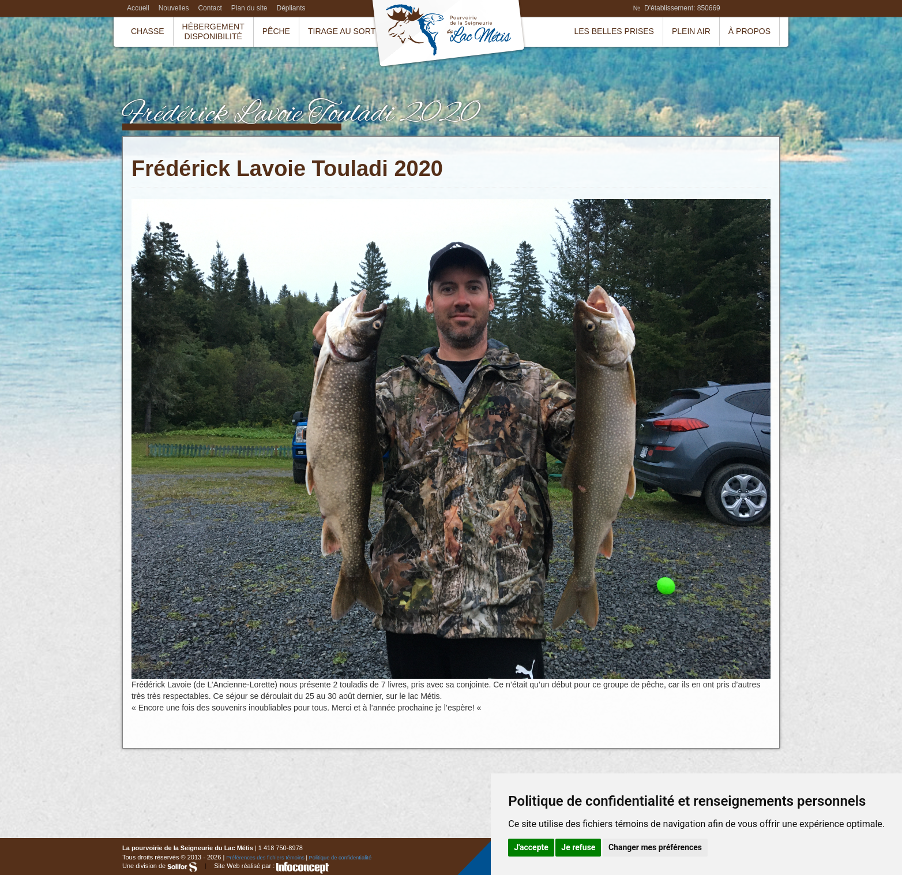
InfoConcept (302, 868)
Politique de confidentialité (340, 858)
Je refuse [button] (578, 847)
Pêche (276, 31)
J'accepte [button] (531, 847)
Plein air (691, 31)
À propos (749, 31)
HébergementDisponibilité (213, 31)
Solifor (182, 867)
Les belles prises (614, 31)
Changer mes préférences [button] (655, 847)
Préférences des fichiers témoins (265, 858)
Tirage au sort (341, 31)
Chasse (147, 31)
